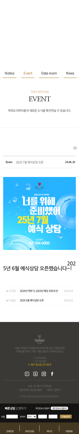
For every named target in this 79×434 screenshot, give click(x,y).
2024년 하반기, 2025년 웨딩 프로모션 (39, 291)
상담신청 (66, 416)
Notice (9, 72)
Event (27, 72)
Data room (49, 72)
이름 (3, 416)
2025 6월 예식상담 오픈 (32, 300)
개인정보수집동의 (42, 408)
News (70, 72)
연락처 (22, 416)
